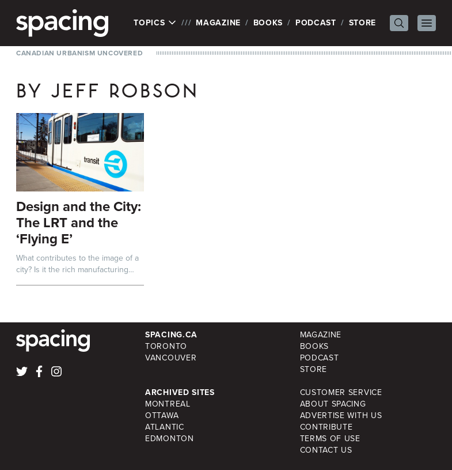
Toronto (166, 346)
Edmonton (169, 439)
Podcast (315, 23)
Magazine (218, 23)
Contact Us (326, 450)
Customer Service (341, 392)
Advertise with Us (341, 415)
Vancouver (170, 358)
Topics (155, 23)
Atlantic (164, 427)
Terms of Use (330, 439)
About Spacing (333, 404)
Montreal (168, 404)
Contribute (326, 427)
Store (363, 23)
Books (268, 23)
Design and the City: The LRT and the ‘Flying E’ (78, 222)
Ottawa (161, 415)
